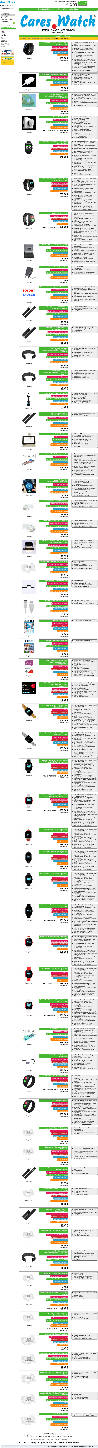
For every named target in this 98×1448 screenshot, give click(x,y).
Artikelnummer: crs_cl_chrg (59, 1276)
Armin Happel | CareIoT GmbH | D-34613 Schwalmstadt (52, 1439)
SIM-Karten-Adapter (61, 1414)
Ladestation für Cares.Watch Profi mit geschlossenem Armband (54, 541)
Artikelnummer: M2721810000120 (57, 1172)
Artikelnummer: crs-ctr (61, 437)
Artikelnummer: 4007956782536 (58, 417)
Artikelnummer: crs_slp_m (60, 77)
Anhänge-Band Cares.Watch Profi (56, 393)
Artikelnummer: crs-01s (61, 856)
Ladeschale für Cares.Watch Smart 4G (54, 521)
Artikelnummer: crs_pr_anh (59, 396)
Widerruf (3, 38)
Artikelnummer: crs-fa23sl (60, 909)
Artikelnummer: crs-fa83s (60, 47)
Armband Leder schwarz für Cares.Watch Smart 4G (58, 414)
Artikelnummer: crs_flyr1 (60, 623)
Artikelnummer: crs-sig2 (60, 457)
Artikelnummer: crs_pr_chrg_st (58, 545)
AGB (2, 37)
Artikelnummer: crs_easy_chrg (58, 1337)
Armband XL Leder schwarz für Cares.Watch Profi (57, 1210)
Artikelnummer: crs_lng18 (60, 603)
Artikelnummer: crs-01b (61, 834)
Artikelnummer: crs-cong (60, 689)
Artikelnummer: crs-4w (61, 146)
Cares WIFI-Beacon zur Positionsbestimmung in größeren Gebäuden (55, 96)
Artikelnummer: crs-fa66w (60, 183)
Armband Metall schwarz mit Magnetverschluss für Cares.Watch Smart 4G (55, 372)
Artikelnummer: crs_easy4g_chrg (58, 564)
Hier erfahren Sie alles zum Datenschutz (82, 1446)
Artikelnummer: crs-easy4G (59, 216)
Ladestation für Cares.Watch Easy (56, 580)
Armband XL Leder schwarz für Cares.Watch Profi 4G (57, 307)
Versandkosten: (61, 52)
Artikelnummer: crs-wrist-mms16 (58, 354)
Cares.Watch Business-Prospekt (56, 640)
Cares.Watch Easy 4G (60, 213)
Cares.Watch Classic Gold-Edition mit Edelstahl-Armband (54, 706)
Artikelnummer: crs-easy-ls (60, 1078)
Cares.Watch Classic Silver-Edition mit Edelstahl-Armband (54, 733)
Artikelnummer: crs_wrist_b (59, 1297)
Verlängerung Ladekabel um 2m (56, 600)
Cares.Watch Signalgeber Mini (57, 454)
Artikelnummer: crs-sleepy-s (59, 1131)
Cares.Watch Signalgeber (59, 1029)
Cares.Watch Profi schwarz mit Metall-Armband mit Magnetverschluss (54, 761)
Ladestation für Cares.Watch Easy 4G (54, 561)
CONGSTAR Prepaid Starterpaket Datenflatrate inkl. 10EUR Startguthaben (56, 684)
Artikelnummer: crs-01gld (60, 710)
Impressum (4, 41)
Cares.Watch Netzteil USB (58, 267)
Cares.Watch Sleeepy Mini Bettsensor (54, 74)
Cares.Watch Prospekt (60, 620)
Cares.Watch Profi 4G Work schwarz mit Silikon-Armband (55, 179)
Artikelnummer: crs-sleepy (60, 1059)
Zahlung (3, 46)
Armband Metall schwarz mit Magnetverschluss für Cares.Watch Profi (55, 1252)
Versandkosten (5, 44)
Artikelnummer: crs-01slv (60, 737)
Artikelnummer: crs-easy (60, 1103)
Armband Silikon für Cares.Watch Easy (54, 1353)
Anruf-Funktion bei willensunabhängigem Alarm (58, 480)
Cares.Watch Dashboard (59, 434)
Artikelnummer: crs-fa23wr (60, 941)
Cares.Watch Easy (61, 1100)
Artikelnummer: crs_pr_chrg (59, 503)
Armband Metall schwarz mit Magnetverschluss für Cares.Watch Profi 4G (55, 350)
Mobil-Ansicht (4, 10)
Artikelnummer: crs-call (61, 484)
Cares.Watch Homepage (7, 8)
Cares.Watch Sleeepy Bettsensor (56, 1128)
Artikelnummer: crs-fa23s (60, 878)
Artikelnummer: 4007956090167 (58, 311)
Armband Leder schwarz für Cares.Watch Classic (58, 1314)
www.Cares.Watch (58, 30)
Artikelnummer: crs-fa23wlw (59, 1004)
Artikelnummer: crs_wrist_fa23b (58, 1377)
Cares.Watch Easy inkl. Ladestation (55, 1076)
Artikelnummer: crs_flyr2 (60, 643)
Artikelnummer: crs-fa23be (60, 765)
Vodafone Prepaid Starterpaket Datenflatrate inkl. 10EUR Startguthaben (57, 662)
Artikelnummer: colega (61, 120)
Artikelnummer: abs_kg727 (60, 248)
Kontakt (3, 32)
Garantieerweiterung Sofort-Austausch (54, 287)
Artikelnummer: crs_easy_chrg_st (58, 583)
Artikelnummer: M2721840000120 (57, 1193)
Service (3, 34)
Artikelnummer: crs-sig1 (60, 1031)
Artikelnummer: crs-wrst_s (60, 1151)
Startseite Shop (8, 15)
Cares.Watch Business (8, 18)
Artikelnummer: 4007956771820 (58, 332)
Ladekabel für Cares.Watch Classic (55, 1273)
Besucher (3, 35)
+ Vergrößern (28, 58)
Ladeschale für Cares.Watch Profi (56, 501)
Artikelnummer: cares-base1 (59, 100)
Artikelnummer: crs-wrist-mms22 (58, 377)
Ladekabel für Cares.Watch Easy (56, 1334)
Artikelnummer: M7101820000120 (57, 1235)
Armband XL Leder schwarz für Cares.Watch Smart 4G (57, 328)
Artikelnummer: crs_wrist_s (59, 1318)
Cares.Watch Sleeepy (8, 19)
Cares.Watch (8, 16)
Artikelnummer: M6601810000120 (57, 1214)
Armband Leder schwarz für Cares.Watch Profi (58, 1168)
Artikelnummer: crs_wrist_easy (58, 1356)
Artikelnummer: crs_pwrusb (59, 270)
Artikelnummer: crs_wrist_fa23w (58, 1397)
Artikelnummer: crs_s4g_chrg (59, 523)
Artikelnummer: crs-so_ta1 (60, 290)
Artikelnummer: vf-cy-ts (61, 666)
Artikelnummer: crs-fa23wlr (60, 973)
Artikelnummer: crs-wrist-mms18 (58, 1257)
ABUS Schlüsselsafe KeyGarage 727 (55, 245)
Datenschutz (4, 40)
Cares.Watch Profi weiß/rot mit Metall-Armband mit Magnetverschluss (54, 795)
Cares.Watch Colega (60, 117)
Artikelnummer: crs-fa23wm (59, 799)
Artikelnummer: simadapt (60, 1417)
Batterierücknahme (6, 43)
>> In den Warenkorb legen (59, 85)
